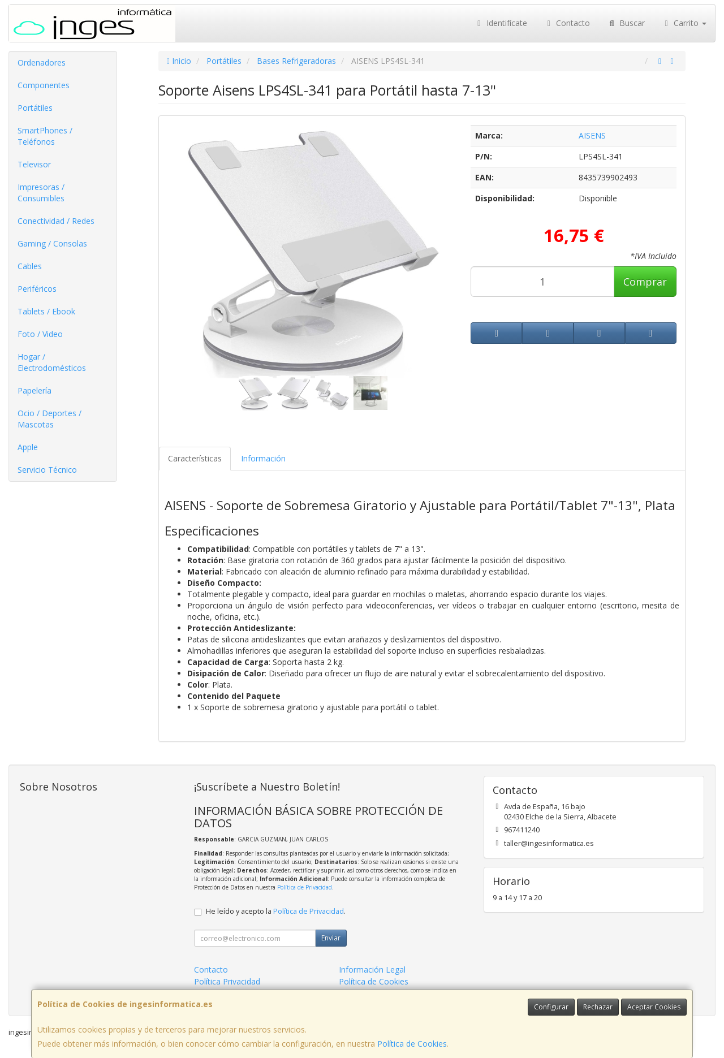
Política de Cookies (412, 1043)
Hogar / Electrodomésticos (52, 362)
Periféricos (37, 288)
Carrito (684, 23)
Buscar (626, 23)
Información (263, 458)
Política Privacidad (227, 981)
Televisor (34, 164)
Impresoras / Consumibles (41, 193)
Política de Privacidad (304, 887)
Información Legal (372, 969)
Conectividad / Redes (56, 220)
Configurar (551, 1007)
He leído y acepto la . (276, 911)
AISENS (592, 135)
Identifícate (500, 23)
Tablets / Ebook (46, 311)
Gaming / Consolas (52, 243)
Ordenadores (42, 62)
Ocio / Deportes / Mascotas (49, 419)
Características (195, 458)
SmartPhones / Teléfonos (45, 136)
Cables (30, 266)
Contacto (567, 23)
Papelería (34, 390)
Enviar (331, 938)
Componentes (44, 85)
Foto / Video (40, 334)
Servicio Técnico (47, 469)
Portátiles (35, 107)
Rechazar (598, 1007)
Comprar (645, 281)
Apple (28, 447)
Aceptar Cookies (653, 1007)
